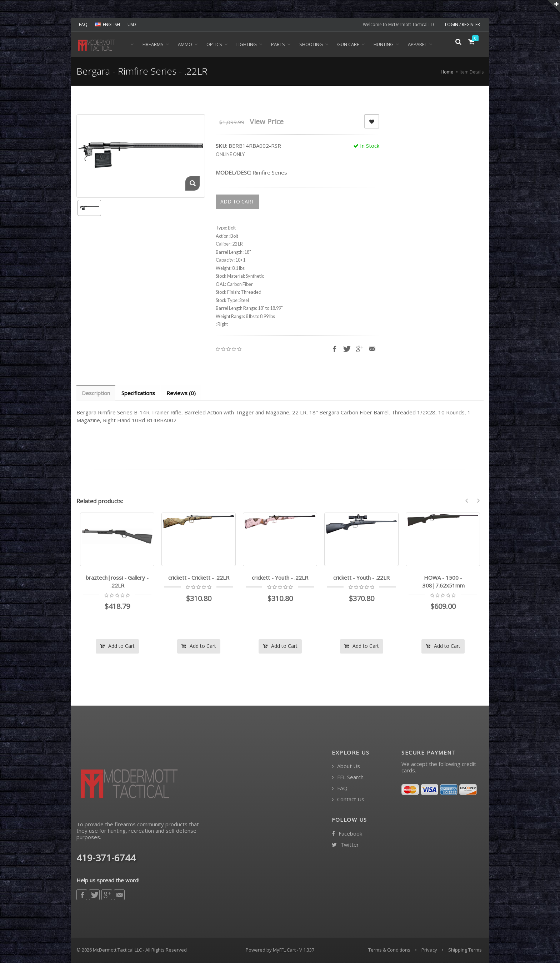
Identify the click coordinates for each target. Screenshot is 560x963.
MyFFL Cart (284, 950)
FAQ (83, 24)
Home (447, 72)
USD (132, 24)
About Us (346, 766)
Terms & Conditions (389, 950)
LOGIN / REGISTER (462, 24)
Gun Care (348, 44)
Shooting (311, 44)
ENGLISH (107, 24)
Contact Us (348, 799)
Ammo (185, 44)
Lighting (246, 44)
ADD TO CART (237, 201)
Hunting (384, 44)
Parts (278, 44)
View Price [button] (267, 121)
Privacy (429, 950)
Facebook (347, 834)
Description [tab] (96, 393)
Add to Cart (117, 646)
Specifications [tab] (139, 393)
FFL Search (348, 777)
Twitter (345, 845)
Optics (214, 44)
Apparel (417, 44)
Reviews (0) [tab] (183, 393)
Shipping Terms (465, 950)
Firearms (153, 44)
